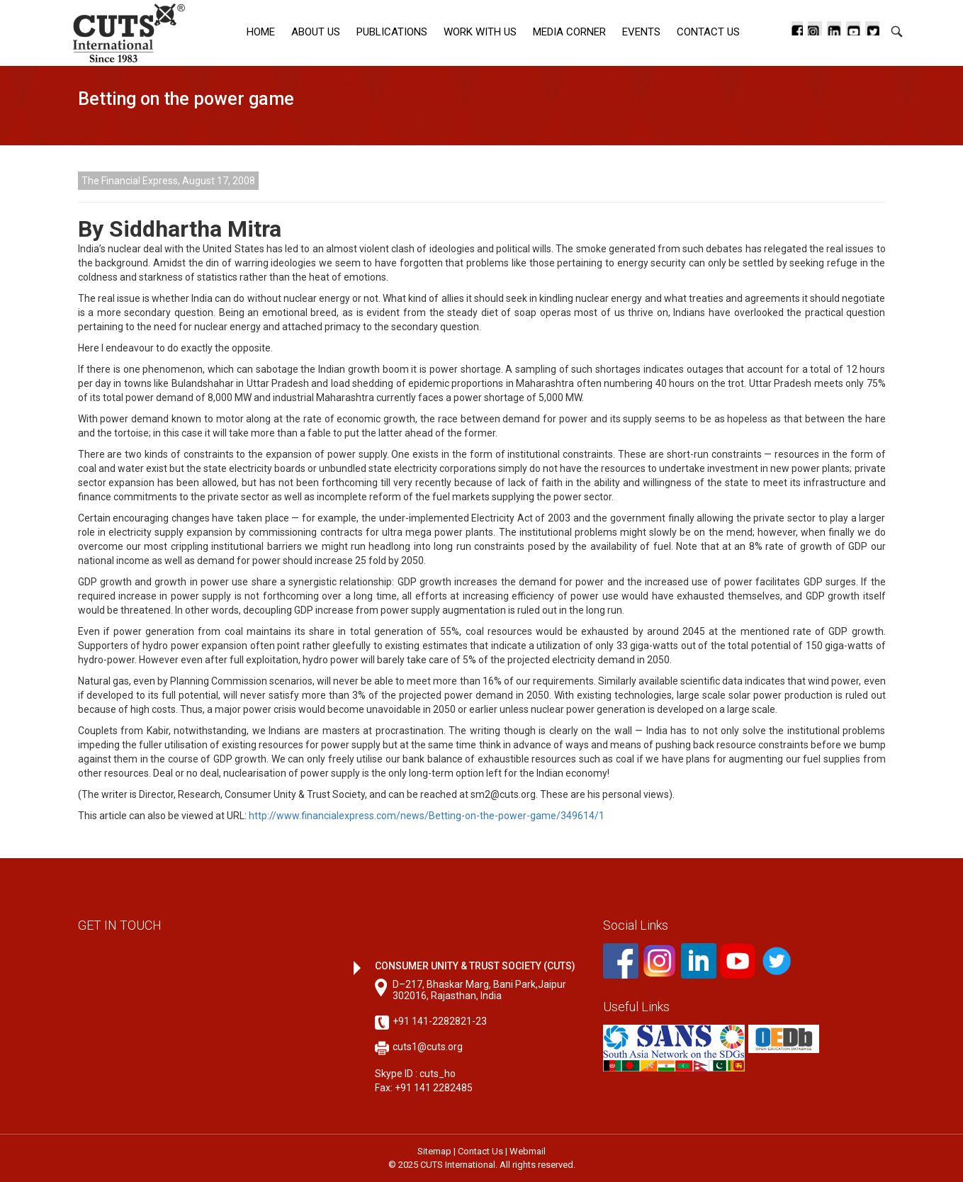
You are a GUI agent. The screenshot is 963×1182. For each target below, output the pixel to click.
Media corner (569, 32)
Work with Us (480, 32)
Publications (391, 32)
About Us (315, 32)
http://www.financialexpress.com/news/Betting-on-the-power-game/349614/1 (425, 815)
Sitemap (434, 1151)
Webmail (527, 1151)
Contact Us (708, 32)
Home (261, 32)
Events (641, 32)
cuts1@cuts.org (428, 1046)
